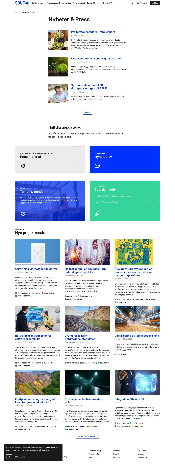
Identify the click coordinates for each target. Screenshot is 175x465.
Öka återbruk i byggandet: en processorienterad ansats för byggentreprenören (133, 273)
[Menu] (155, 3)
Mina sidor (142, 451)
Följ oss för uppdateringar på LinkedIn (114, 197)
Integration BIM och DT (129, 400)
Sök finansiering (95, 451)
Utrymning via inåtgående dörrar (36, 270)
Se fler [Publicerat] (87, 113)
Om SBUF (116, 451)
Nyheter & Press (114, 3)
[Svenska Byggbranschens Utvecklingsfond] (25, 3)
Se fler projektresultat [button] (87, 437)
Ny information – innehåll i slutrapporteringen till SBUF (90, 88)
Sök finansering (43, 3)
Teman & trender (98, 3)
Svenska (142, 3)
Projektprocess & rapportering (64, 3)
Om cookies (20, 456)
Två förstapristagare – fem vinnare (94, 33)
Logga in (141, 454)
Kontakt (116, 454)
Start (20, 14)
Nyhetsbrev (93, 457)
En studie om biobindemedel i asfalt (84, 402)
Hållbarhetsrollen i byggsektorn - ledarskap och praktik (86, 272)
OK (9, 456)
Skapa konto (142, 457)
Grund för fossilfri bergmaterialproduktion (80, 338)
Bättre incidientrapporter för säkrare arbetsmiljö (33, 338)
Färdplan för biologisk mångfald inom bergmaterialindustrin (35, 402)
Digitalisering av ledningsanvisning (137, 337)
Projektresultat (84, 3)
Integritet (116, 457)
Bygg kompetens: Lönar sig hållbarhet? (97, 59)
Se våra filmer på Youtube (109, 203)
